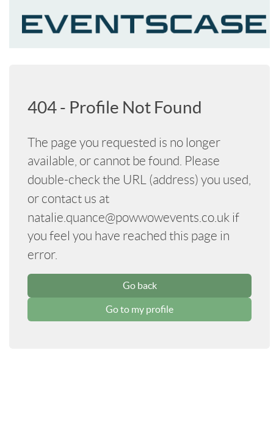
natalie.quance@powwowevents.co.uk (128, 217)
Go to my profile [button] (139, 309)
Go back (140, 285)
